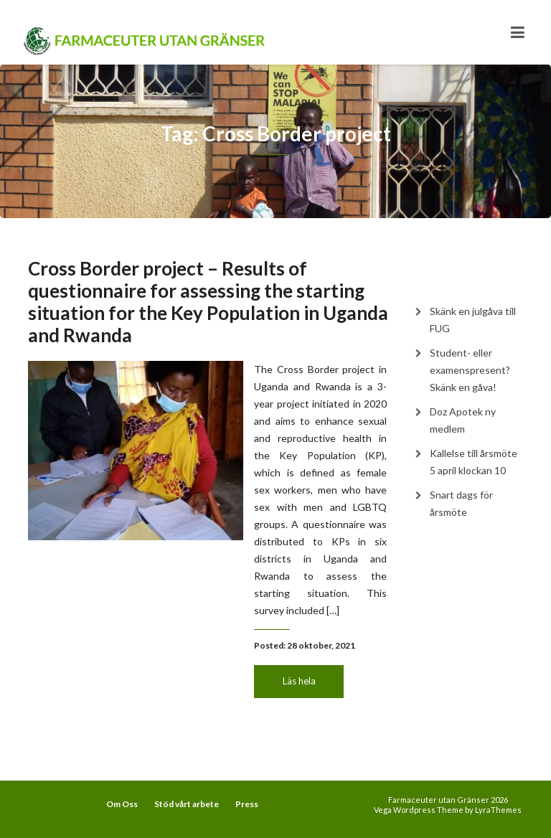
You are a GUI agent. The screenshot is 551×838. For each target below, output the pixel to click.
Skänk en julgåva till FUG (473, 319)
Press (246, 804)
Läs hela (299, 681)
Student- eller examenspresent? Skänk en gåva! (470, 370)
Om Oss (122, 804)
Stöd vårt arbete (186, 804)
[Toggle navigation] (517, 32)
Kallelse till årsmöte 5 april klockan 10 (473, 461)
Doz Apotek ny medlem (463, 420)
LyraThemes (498, 809)
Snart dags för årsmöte (461, 503)
